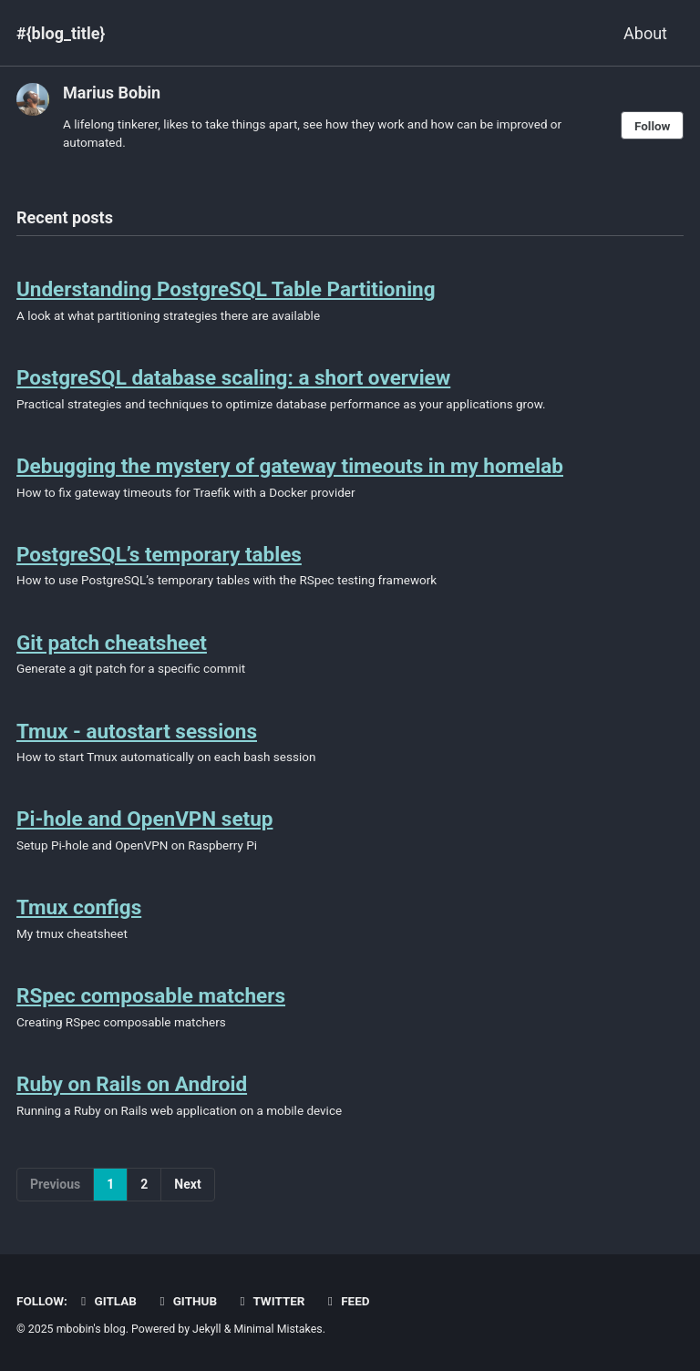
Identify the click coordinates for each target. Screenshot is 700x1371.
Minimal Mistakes (277, 1329)
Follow (652, 126)
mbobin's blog (91, 1329)
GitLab (106, 1301)
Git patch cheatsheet (111, 643)
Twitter (270, 1301)
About (645, 33)
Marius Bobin (111, 92)
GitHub (185, 1301)
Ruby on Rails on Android (131, 1084)
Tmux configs (78, 907)
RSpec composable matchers (150, 995)
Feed (346, 1301)
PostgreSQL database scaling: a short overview (233, 377)
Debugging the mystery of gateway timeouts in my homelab (289, 466)
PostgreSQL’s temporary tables (159, 554)
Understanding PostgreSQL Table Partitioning (226, 289)
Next (187, 1184)
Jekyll (206, 1329)
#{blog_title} (60, 33)
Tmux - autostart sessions (136, 731)
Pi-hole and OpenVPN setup (144, 818)
